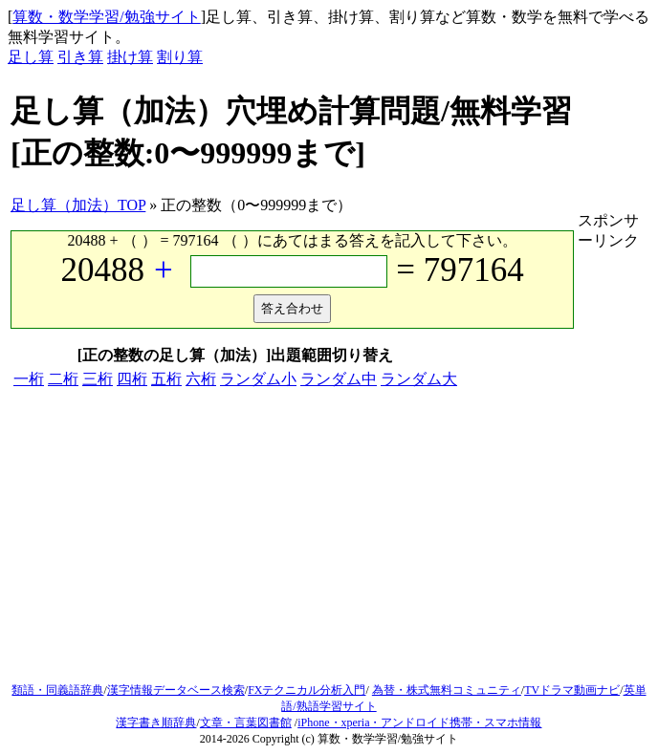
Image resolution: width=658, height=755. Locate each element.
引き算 (80, 57)
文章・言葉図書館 (246, 722)
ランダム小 (258, 379)
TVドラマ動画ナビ (572, 690)
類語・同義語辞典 (57, 690)
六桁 (201, 379)
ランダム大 (419, 379)
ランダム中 (338, 379)
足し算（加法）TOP (78, 205)
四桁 (132, 379)
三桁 (97, 379)
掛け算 (130, 57)
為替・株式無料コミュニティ (446, 690)
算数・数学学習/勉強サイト (106, 17)
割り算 (180, 57)
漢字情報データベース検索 (176, 690)
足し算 (31, 57)
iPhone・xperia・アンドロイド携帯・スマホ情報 (419, 722)
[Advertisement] (329, 539)
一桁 (28, 379)
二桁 (63, 379)
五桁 (166, 379)
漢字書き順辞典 (156, 722)
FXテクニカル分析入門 (306, 690)
